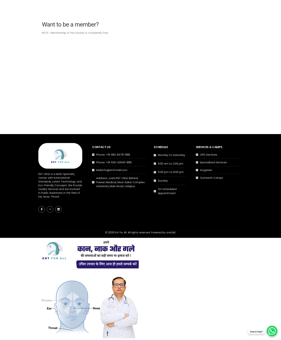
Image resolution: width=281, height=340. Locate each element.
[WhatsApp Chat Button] (272, 331)
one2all (170, 232)
